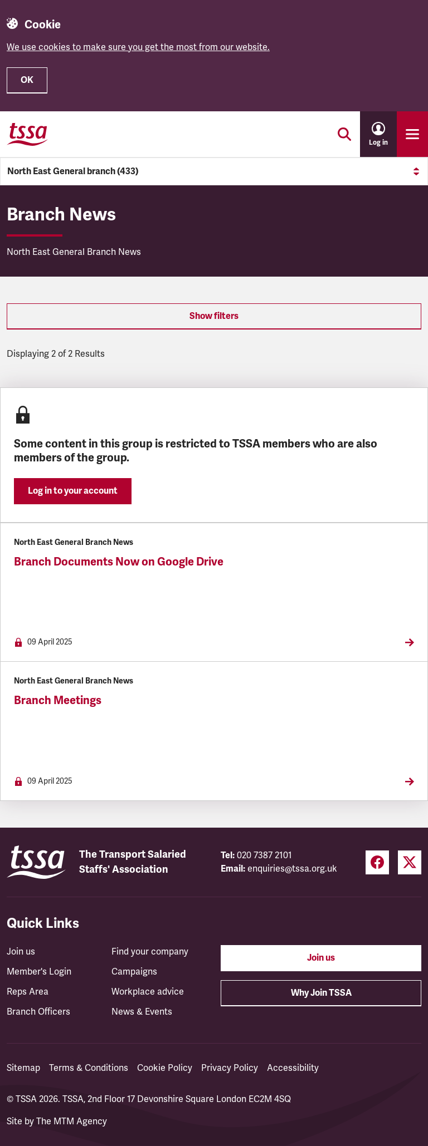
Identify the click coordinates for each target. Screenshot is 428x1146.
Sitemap (23, 1068)
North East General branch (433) (214, 171)
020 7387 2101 (264, 855)
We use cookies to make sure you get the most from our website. (138, 47)
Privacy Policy (229, 1068)
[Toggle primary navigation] (412, 134)
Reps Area (27, 991)
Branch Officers (38, 1011)
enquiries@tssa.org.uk (292, 868)
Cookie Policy (164, 1068)
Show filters (214, 316)
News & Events (141, 1011)
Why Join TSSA (321, 993)
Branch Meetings (57, 700)
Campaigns (134, 971)
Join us (21, 951)
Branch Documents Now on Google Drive (118, 562)
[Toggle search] (344, 134)
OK (27, 80)
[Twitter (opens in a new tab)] (409, 862)
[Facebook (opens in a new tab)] (377, 862)
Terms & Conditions (88, 1068)
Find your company (149, 951)
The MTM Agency (71, 1121)
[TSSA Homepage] (27, 134)
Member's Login (39, 971)
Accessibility (293, 1068)
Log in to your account (73, 490)
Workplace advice (147, 991)
